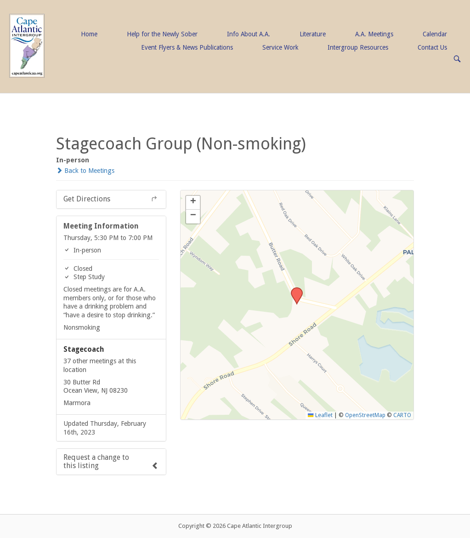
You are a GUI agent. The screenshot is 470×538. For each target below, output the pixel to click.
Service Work (280, 47)
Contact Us (432, 47)
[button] (293, 290)
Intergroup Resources (358, 47)
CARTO (402, 415)
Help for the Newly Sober (162, 34)
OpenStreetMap (365, 415)
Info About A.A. (248, 34)
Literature (313, 34)
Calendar (435, 34)
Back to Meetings (85, 170)
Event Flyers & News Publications (187, 47)
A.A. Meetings (374, 34)
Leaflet (320, 415)
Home (89, 34)
